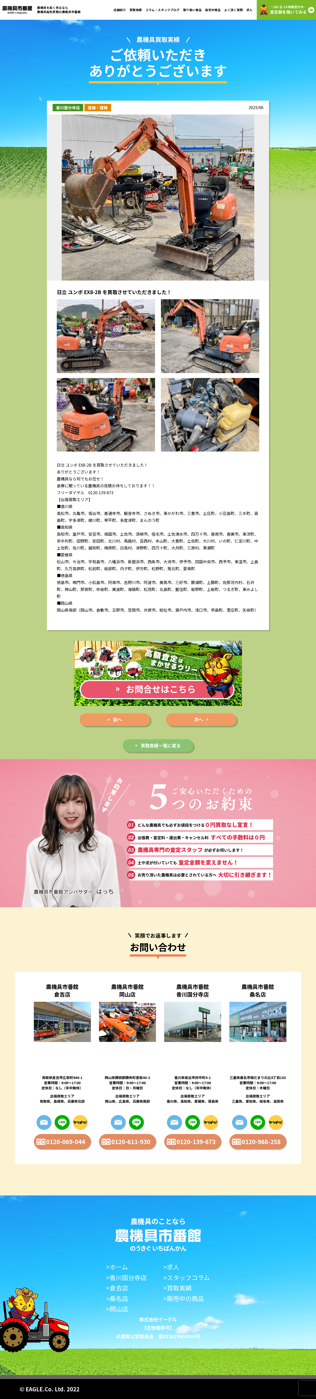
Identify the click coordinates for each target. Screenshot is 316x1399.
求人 (249, 10)
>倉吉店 (117, 1288)
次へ (198, 719)
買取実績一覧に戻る (161, 745)
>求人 (171, 1267)
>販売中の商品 (183, 1298)
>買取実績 (177, 1288)
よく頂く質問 (233, 10)
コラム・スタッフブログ (162, 10)
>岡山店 (117, 1308)
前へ (117, 719)
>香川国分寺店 (126, 1277)
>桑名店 (117, 1298)
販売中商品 (213, 10)
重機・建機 (98, 108)
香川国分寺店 (68, 108)
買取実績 (136, 10)
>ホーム (117, 1267)
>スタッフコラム (186, 1277)
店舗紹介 (120, 10)
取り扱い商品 (192, 10)
